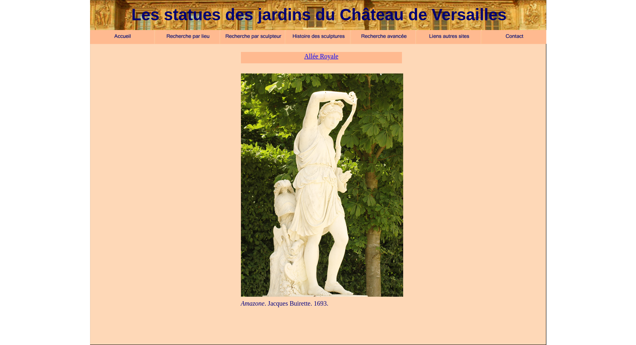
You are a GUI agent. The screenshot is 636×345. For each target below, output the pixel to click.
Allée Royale (321, 56)
